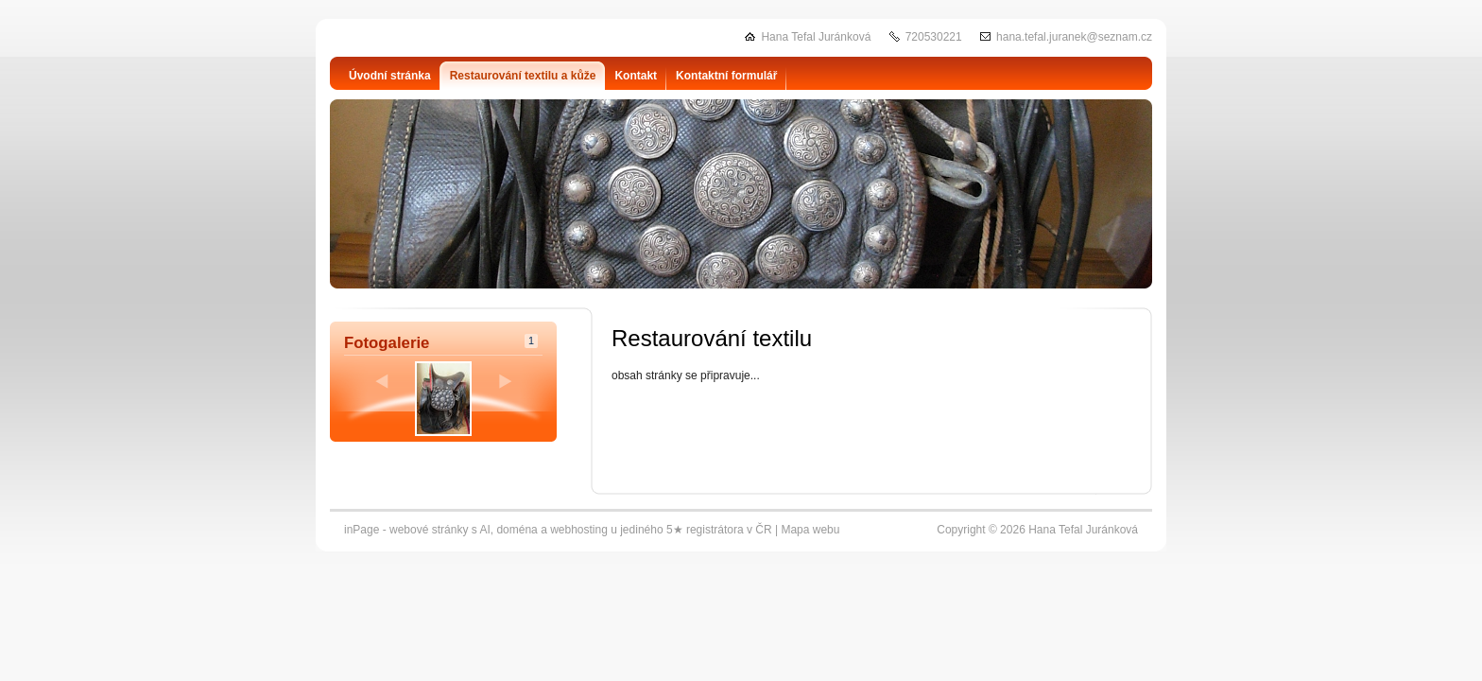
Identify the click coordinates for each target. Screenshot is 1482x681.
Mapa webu (810, 529)
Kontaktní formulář (726, 75)
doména (516, 529)
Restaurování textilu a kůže (523, 75)
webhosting (579, 529)
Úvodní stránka (390, 75)
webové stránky (428, 529)
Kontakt (635, 75)
